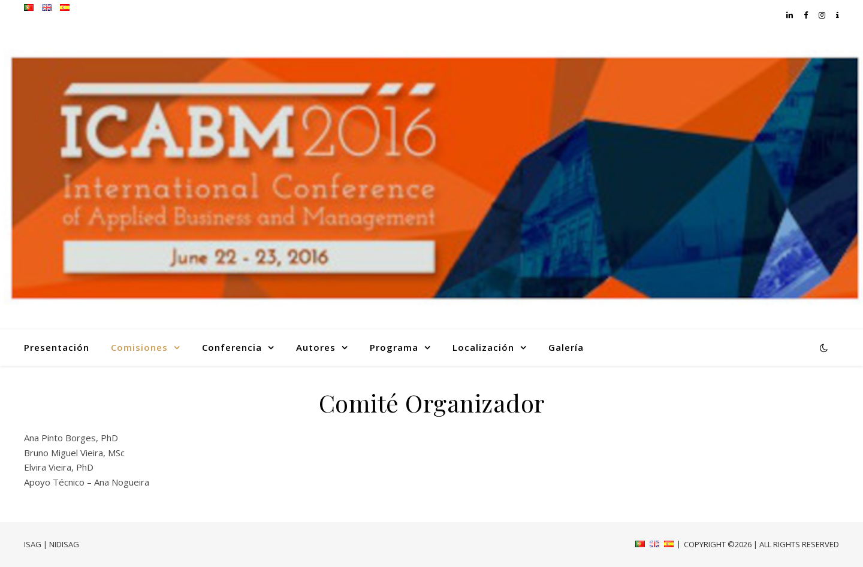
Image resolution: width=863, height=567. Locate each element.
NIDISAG (64, 544)
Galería (566, 347)
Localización (483, 347)
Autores (316, 347)
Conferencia (232, 347)
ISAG (32, 544)
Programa (394, 347)
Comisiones (139, 347)
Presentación (56, 347)
